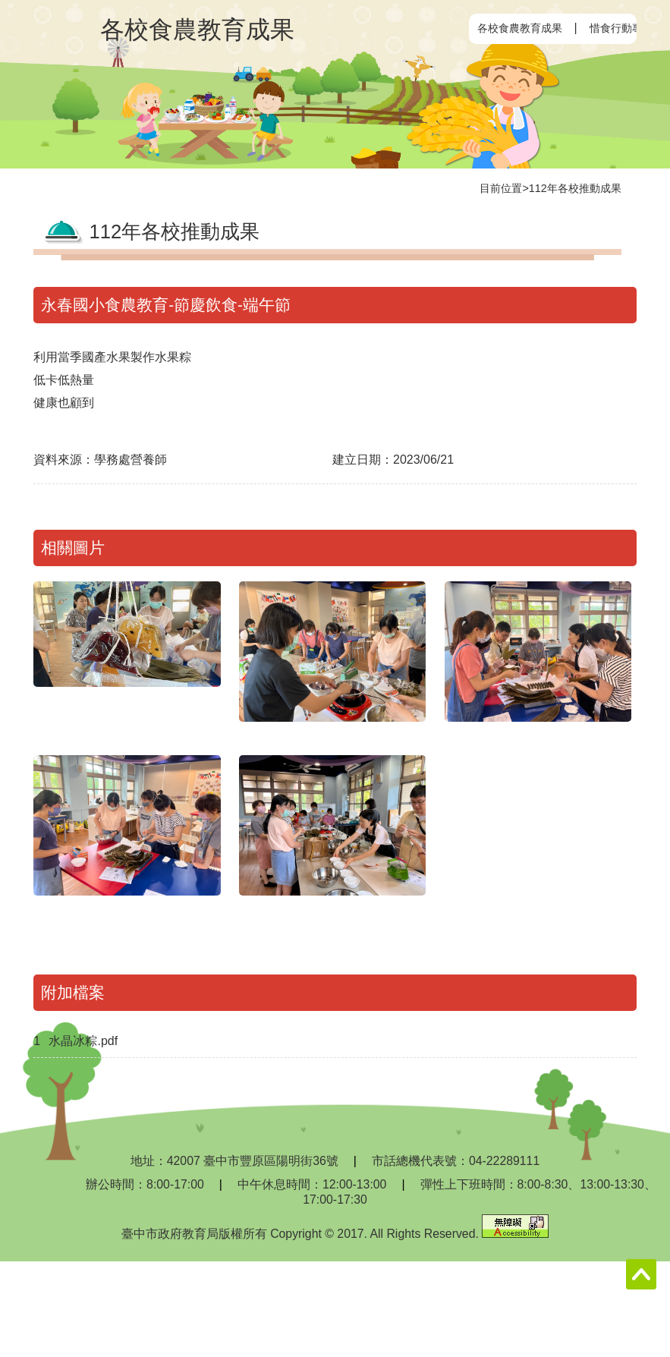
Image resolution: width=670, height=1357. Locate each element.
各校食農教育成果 (519, 28)
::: (481, 28)
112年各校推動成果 (575, 188)
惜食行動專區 (621, 28)
